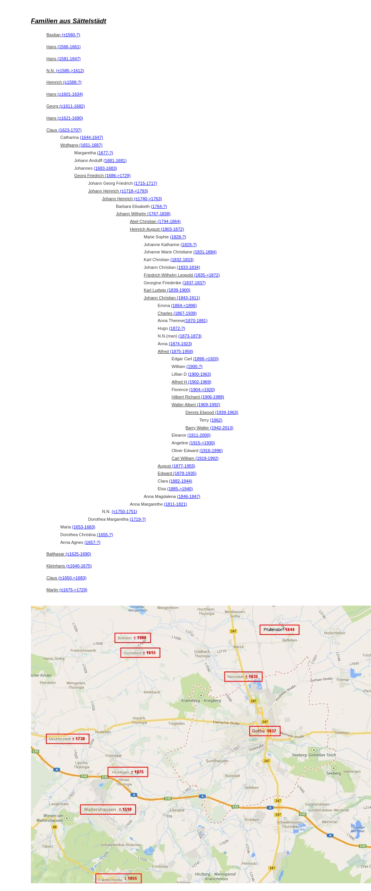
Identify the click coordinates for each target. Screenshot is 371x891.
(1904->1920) (202, 389)
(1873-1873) (190, 336)
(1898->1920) (206, 358)
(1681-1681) (115, 160)
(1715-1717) (145, 183)
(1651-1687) (90, 145)
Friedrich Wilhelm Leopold (182, 275)
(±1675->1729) (73, 589)
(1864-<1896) (184, 305)
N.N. (65, 70)
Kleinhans (69, 566)
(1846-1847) (188, 496)
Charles (177, 313)
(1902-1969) (199, 382)
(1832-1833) (182, 259)
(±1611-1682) (72, 106)
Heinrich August (157, 229)
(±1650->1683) (72, 577)
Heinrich (64, 82)
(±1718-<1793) (134, 191)
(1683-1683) (105, 168)
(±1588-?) (72, 82)
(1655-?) (105, 534)
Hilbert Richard (198, 397)
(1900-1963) (199, 374)
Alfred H (191, 382)
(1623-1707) (70, 130)
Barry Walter (209, 427)
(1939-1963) (226, 412)
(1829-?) (188, 244)
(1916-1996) (211, 450)
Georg (65, 106)
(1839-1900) (179, 290)
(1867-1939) (185, 313)
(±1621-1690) (70, 118)
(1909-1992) (208, 404)
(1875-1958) (181, 351)
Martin (66, 589)
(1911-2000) (199, 435)
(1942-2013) (221, 427)
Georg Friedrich (102, 175)
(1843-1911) (188, 297)
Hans (63, 46)
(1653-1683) (83, 527)
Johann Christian (172, 297)
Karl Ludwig (167, 290)
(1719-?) (138, 519)
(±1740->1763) (148, 198)
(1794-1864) (169, 221)
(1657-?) (92, 542)
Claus (64, 130)
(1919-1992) (207, 458)
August (176, 466)
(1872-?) (177, 328)
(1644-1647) (91, 137)
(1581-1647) (69, 58)
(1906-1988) (212, 397)
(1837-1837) (194, 282)
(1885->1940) (179, 488)
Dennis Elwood (212, 412)
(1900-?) (195, 366)
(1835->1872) (207, 275)
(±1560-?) (71, 34)
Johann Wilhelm (143, 213)
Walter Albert (196, 404)
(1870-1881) (196, 320)
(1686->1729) (117, 175)
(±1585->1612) (70, 70)
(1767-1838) (158, 213)
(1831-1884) (204, 252)
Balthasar (68, 554)
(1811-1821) (175, 504)
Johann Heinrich (118, 191)
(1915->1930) (202, 442)
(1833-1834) (188, 267)
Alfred (175, 351)
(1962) (216, 420)
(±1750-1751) (124, 511)
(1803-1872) (172, 229)
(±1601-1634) (70, 94)
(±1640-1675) (79, 566)
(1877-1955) (183, 466)
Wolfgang (81, 145)
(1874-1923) (180, 343)
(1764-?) (159, 206)
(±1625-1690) (78, 554)
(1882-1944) (180, 481)
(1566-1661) (69, 46)
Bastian (63, 34)
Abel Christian (155, 221)
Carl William (195, 458)
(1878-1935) (184, 473)
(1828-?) (178, 237)
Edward (177, 473)
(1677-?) (105, 152)
